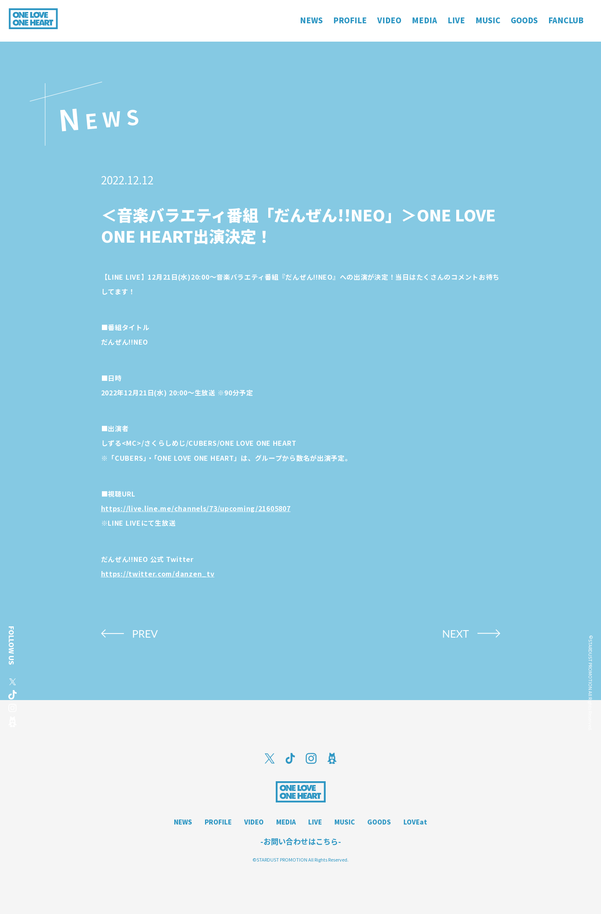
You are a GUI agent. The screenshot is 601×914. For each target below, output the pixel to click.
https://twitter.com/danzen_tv (158, 574)
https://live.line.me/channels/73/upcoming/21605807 (196, 508)
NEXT (455, 633)
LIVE (315, 821)
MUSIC (344, 821)
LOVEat (415, 821)
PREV (145, 633)
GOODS (379, 821)
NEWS (183, 821)
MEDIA (286, 821)
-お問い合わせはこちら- (300, 841)
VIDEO (254, 821)
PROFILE (218, 821)
